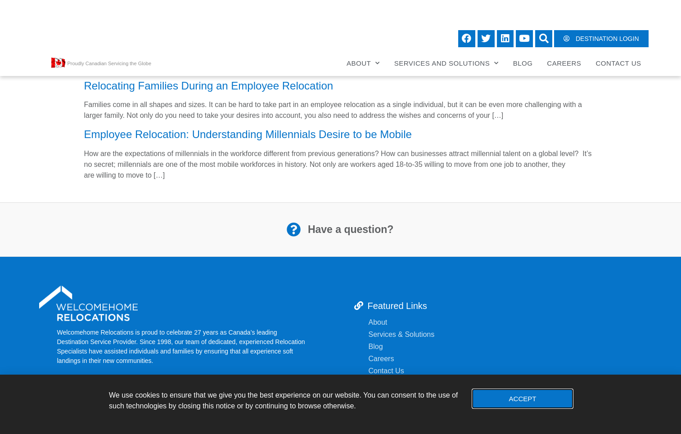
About (363, 63)
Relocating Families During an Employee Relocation (209, 86)
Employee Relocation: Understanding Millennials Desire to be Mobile (248, 134)
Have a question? (350, 229)
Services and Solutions (446, 63)
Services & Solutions (403, 334)
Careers (564, 63)
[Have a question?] (293, 229)
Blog (523, 63)
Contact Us (618, 63)
